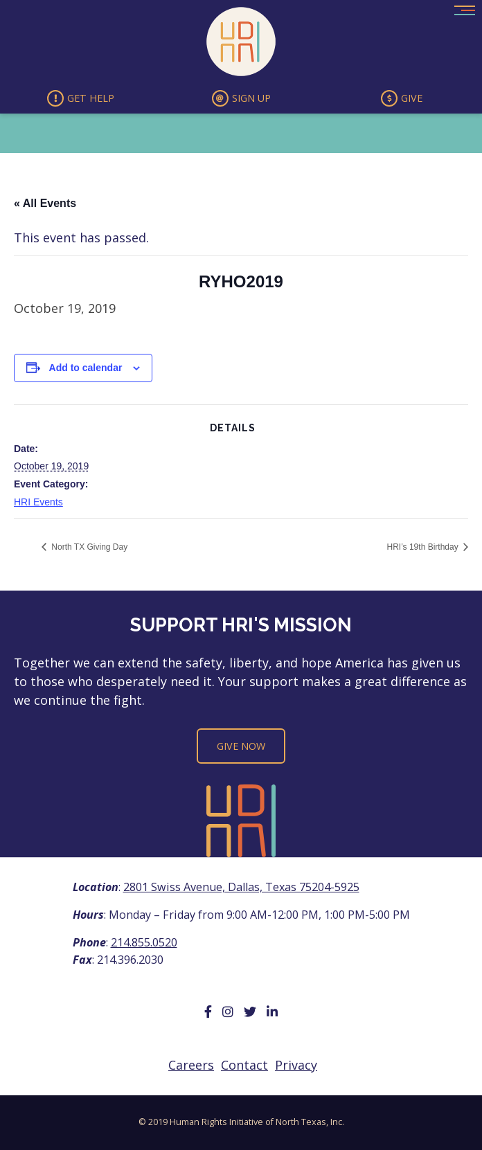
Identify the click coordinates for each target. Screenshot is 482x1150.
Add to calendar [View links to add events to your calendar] (86, 367)
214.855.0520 (144, 942)
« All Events (45, 203)
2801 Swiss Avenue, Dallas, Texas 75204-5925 (241, 887)
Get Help (80, 98)
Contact (244, 1065)
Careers (191, 1065)
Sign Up (241, 98)
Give (401, 98)
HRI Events (38, 501)
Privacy (296, 1065)
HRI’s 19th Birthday (424, 547)
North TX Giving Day (88, 547)
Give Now (241, 746)
